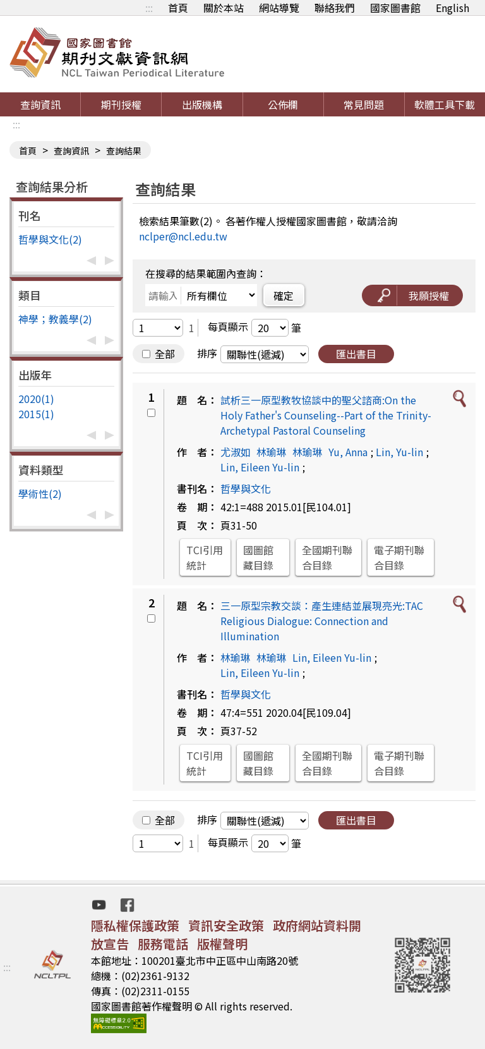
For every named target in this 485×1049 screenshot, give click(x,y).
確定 (283, 295)
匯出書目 (356, 353)
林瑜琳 (271, 451)
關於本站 (223, 7)
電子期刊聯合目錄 (399, 557)
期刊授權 (121, 104)
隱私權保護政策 (135, 925)
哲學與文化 (245, 488)
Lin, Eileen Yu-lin (259, 467)
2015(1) (36, 413)
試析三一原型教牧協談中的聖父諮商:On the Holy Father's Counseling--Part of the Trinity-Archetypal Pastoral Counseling (325, 415)
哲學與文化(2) (50, 239)
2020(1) (36, 398)
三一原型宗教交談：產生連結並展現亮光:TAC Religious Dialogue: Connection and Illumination (321, 620)
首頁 (178, 7)
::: (149, 7)
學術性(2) (40, 493)
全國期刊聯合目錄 (327, 557)
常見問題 (364, 104)
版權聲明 (222, 943)
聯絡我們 (334, 7)
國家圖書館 (395, 7)
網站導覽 (279, 7)
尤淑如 (235, 451)
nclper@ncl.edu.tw (183, 236)
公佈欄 (283, 104)
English (452, 7)
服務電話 (163, 943)
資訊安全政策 (226, 925)
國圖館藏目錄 (258, 557)
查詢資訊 (40, 104)
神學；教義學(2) (55, 318)
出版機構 (202, 104)
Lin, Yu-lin (399, 451)
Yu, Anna (348, 451)
